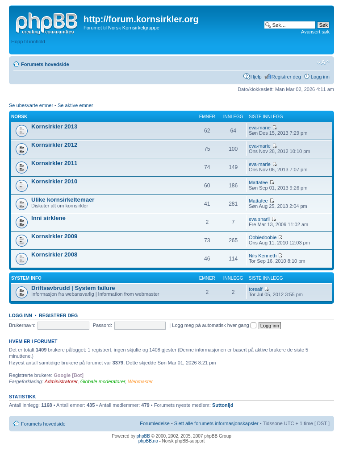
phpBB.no (148, 441)
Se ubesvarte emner (31, 105)
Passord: (102, 325)
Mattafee (258, 182)
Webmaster (140, 381)
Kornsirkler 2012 (54, 144)
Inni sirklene (48, 218)
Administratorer (61, 381)
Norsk (19, 116)
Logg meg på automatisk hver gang (214, 325)
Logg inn (320, 76)
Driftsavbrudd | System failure (73, 288)
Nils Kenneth (262, 255)
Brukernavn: (22, 325)
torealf (256, 289)
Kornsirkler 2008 (54, 254)
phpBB (143, 436)
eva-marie (260, 127)
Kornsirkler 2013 (54, 126)
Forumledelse (155, 423)
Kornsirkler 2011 (54, 163)
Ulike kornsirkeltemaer (62, 199)
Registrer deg (286, 76)
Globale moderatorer (102, 381)
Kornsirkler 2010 (54, 181)
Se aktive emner (75, 105)
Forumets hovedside (45, 64)
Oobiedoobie (262, 237)
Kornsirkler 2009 (54, 236)
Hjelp (256, 76)
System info (26, 278)
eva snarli (259, 219)
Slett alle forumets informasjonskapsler (216, 423)
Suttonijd (223, 405)
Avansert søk (315, 31)
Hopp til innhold (28, 41)
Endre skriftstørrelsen (323, 62)
